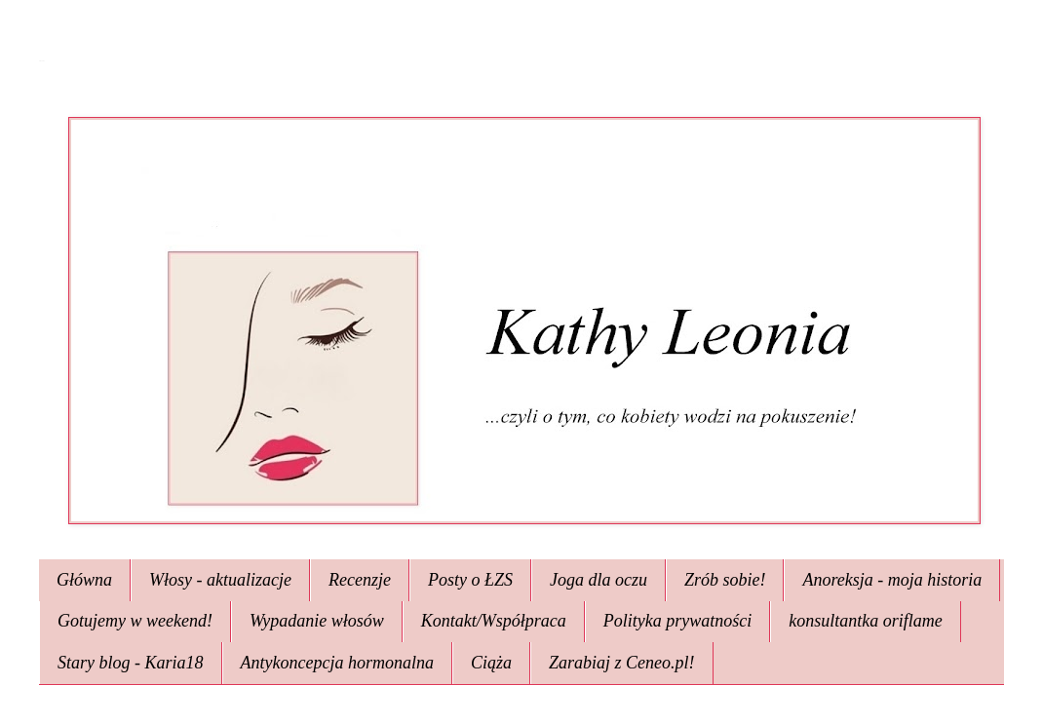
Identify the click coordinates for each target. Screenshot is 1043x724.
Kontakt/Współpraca (493, 620)
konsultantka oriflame (865, 620)
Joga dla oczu (598, 580)
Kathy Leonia (41, 60)
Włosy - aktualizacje (220, 580)
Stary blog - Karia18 (131, 662)
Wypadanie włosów (317, 620)
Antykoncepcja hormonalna (337, 662)
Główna (84, 580)
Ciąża (491, 662)
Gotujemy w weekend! (135, 620)
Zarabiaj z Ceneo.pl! (622, 662)
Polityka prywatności (677, 620)
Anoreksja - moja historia (892, 580)
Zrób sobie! (725, 580)
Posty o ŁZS (470, 580)
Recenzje (359, 580)
